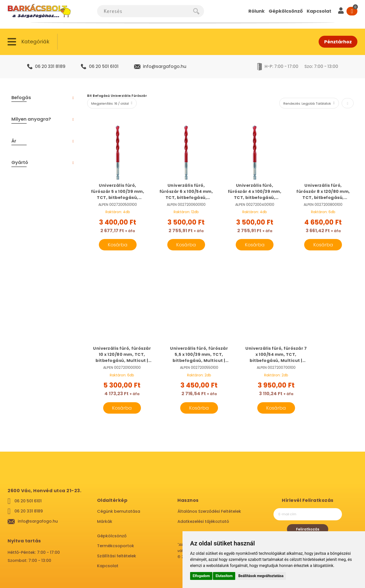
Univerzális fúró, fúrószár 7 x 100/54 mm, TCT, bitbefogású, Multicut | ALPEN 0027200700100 (276, 354)
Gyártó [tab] (19, 162)
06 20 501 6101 (104, 66)
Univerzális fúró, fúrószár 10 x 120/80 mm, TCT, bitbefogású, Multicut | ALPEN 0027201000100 (122, 354)
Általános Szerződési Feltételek (209, 511)
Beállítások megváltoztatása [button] (260, 576)
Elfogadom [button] (201, 576)
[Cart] (351, 11)
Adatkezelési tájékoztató (203, 521)
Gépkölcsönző (111, 536)
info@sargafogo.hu (164, 66)
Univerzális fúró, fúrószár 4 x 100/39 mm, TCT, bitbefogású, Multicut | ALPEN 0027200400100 (255, 191)
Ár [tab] (13, 141)
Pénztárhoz (338, 42)
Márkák (104, 521)
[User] (341, 11)
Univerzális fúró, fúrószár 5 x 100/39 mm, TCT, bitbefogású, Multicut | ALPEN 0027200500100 (117, 191)
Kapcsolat (107, 566)
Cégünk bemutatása (118, 511)
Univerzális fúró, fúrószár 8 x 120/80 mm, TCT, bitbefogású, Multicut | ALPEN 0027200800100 (323, 191)
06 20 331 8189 (50, 66)
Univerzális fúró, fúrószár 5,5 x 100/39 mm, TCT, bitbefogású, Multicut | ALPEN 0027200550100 (199, 354)
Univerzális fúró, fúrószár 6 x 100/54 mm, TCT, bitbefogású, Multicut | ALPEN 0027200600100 (186, 191)
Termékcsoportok (115, 546)
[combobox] (145, 11)
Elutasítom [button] (223, 576)
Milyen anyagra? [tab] (31, 119)
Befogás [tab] (21, 97)
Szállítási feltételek (116, 556)
